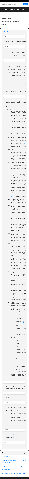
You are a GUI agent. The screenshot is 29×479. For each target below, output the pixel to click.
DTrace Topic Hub (6, 456)
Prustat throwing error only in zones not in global (13, 473)
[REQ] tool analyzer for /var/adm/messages (12, 466)
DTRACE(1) (5, 31)
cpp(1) (25, 143)
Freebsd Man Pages (8, 15)
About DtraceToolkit (6, 469)
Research (23, 15)
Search (25, 4)
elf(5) (18, 434)
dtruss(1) (13, 434)
